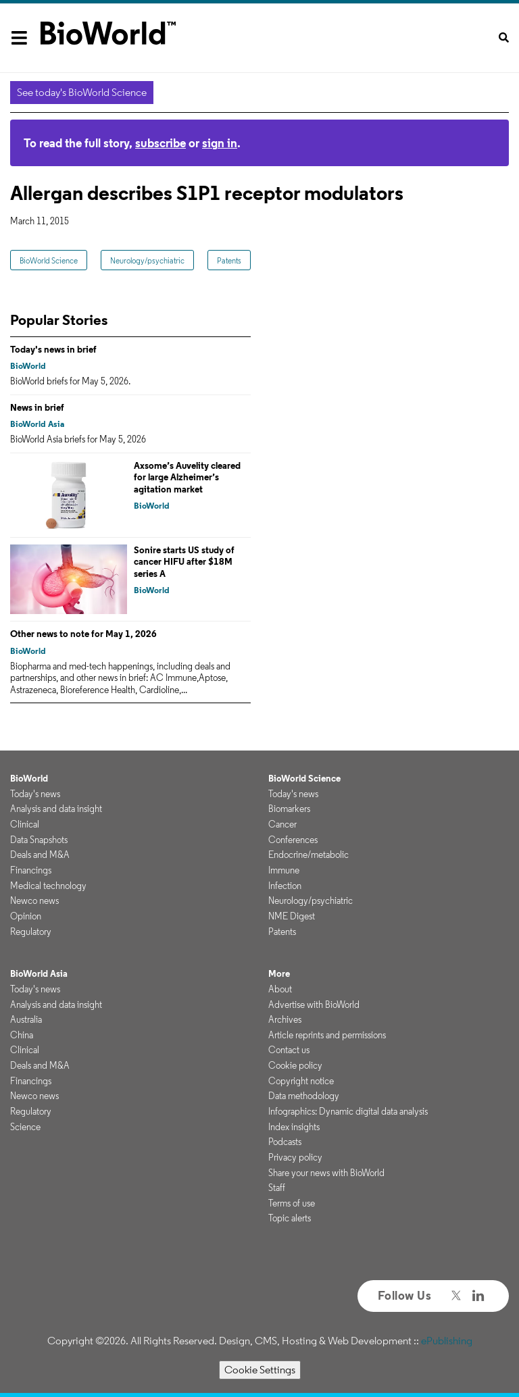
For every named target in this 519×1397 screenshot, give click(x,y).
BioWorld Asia (37, 424)
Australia (26, 1019)
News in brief (37, 407)
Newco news (34, 900)
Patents (229, 260)
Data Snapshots (39, 840)
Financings (30, 870)
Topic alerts (289, 1218)
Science (25, 1127)
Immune (283, 870)
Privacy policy (295, 1157)
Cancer (282, 824)
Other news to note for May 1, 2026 (83, 634)
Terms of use (291, 1203)
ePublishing (446, 1340)
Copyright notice (301, 1081)
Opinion (25, 916)
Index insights (294, 1127)
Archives (284, 1019)
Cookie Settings (259, 1369)
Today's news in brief (53, 349)
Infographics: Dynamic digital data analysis (348, 1111)
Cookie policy (295, 1065)
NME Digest (291, 916)
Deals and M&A (40, 854)
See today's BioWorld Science (82, 92)
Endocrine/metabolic (308, 854)
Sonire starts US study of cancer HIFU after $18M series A (184, 562)
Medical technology (48, 886)
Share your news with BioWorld (326, 1173)
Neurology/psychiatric (147, 260)
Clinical (24, 824)
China (21, 1035)
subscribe (160, 143)
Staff (276, 1188)
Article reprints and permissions (327, 1035)
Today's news (35, 794)
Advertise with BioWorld (314, 1004)
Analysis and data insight (56, 809)
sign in (219, 143)
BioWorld (28, 366)
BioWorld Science (49, 260)
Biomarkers (289, 809)
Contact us (289, 1050)
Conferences (293, 840)
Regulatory (30, 931)
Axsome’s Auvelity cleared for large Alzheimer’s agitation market (187, 477)
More (279, 973)
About (280, 989)
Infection (284, 886)
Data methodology (303, 1096)
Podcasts (284, 1142)
